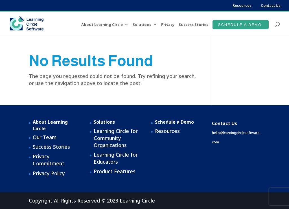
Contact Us (271, 5)
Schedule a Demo (240, 25)
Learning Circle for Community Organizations (116, 138)
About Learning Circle (102, 25)
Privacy (167, 25)
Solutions (142, 25)
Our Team (44, 137)
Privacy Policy (49, 173)
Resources (242, 5)
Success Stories (193, 25)
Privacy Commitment (48, 160)
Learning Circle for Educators (116, 158)
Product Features (114, 171)
